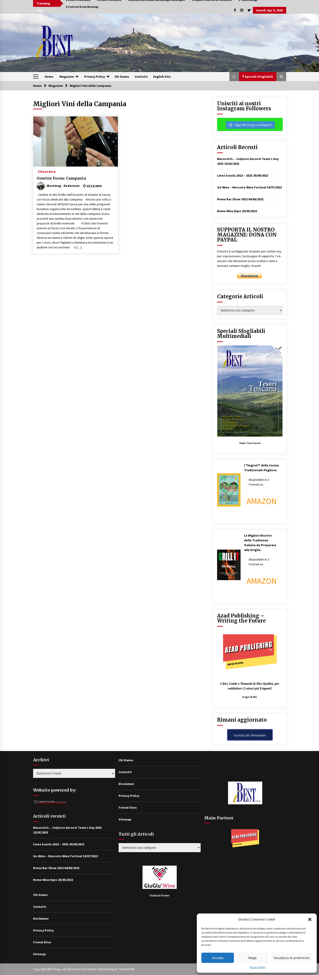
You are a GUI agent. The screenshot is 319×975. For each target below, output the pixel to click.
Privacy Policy (258, 967)
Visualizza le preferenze (291, 958)
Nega (252, 958)
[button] (310, 919)
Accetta (217, 958)
